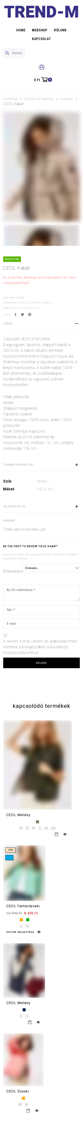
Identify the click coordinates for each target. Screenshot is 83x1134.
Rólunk (60, 30)
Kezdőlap (10, 99)
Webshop (39, 30)
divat (24, 308)
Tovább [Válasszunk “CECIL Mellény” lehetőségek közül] (56, 834)
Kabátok (66, 99)
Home (20, 30)
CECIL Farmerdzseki (23, 906)
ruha (36, 308)
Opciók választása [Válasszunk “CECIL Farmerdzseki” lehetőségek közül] (20, 932)
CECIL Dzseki (17, 1091)
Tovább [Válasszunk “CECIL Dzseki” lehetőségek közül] (28, 1110)
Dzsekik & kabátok (39, 99)
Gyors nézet (65, 834)
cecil (16, 308)
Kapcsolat (41, 39)
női (30, 308)
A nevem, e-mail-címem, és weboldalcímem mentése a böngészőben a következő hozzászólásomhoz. (40, 647)
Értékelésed (13, 571)
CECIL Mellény (18, 815)
